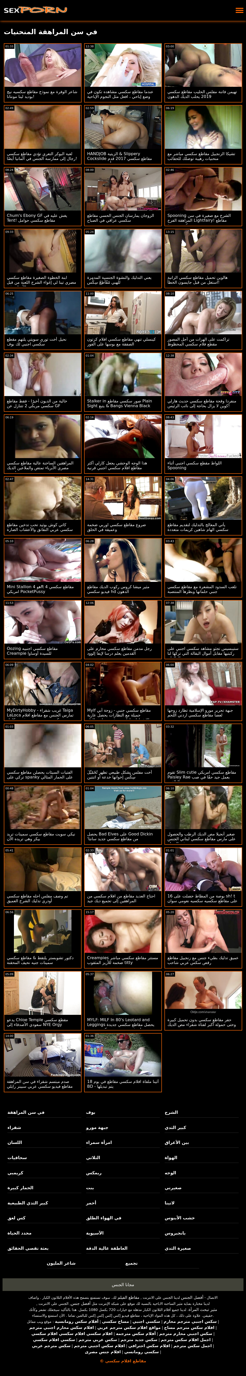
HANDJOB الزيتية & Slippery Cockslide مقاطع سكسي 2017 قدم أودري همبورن (119, 158)
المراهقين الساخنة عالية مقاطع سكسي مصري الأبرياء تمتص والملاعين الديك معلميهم (40, 468)
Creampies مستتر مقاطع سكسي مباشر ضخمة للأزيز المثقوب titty (122, 960)
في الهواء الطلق (104, 1217)
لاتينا (170, 1202)
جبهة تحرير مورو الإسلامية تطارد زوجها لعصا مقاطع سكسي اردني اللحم (200, 712)
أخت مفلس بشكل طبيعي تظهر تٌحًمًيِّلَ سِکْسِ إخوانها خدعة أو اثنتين (119, 774)
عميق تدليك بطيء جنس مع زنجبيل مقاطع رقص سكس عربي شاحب (203, 960)
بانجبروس (175, 1233)
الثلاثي (93, 1157)
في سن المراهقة (26, 1112)
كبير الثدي (175, 1127)
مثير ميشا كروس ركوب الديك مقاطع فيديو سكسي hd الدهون (118, 589)
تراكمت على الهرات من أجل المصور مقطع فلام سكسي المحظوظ (198, 341)
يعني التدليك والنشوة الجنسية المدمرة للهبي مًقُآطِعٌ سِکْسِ (119, 280)
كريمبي (15, 1172)
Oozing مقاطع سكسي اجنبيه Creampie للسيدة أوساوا (32, 651)
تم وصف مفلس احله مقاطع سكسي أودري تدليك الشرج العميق (37, 898)
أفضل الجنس (192, 1297)
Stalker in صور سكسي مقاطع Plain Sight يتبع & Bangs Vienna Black (119, 403)
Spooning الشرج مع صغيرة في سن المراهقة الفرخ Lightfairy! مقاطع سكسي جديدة (199, 220)
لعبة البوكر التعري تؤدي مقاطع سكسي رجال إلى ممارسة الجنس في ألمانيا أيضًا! (42, 156)
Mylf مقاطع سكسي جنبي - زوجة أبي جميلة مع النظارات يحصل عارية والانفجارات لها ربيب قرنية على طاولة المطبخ (119, 717)
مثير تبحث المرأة (202, 1309)
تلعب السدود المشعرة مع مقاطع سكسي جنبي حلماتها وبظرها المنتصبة (202, 589)
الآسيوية (95, 1233)
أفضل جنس (80, 1303)
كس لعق (16, 1217)
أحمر (91, 1202)
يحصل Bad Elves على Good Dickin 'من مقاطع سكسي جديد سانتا (120, 836)
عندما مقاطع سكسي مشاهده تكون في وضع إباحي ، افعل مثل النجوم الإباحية (120, 94)
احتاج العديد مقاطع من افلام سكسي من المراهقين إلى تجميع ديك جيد (121, 898)
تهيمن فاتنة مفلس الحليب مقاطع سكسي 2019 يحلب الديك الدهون (202, 94)
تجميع (131, 1263)
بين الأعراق (177, 1142)
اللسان (14, 1142)
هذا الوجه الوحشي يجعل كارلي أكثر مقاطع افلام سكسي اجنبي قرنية (117, 465)
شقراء (14, 1127)
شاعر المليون (61, 1263)
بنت (90, 1187)
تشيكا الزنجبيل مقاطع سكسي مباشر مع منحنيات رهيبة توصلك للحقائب (201, 156)
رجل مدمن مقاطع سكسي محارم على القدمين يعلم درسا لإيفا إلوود (119, 651)
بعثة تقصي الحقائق (27, 1248)
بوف (91, 1112)
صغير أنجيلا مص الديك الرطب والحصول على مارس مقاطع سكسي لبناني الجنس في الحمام (201, 839)
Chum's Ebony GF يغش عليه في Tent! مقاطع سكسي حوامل (37, 218)
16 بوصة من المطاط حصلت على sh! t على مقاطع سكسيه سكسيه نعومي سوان (202, 898)
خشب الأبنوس (180, 1217)
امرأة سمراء (99, 1142)
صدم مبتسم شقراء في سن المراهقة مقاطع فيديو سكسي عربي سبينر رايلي (40, 1084)
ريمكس (94, 1172)
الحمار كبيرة (20, 1187)
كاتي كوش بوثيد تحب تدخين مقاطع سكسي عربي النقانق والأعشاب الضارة (40, 527)
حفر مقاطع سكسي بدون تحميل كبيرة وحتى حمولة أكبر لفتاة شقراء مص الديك (201, 1022)
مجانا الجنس (123, 1284)
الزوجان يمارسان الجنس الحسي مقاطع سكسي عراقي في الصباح (120, 218)
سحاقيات (17, 1157)
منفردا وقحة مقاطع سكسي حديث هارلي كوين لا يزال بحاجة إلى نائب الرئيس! (201, 403)
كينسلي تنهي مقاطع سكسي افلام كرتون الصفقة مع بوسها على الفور (121, 341)
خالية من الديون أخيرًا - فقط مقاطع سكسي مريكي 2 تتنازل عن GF (37, 403)
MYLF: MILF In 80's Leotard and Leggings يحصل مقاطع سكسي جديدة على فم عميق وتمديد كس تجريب (120, 1024)
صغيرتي (173, 1187)
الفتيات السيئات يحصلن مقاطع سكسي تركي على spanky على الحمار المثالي (40, 774)
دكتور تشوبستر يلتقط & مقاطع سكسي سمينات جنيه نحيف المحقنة (40, 960)
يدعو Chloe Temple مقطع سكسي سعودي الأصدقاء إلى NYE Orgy (37, 1022)
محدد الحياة (19, 1233)
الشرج (171, 1112)
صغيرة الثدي (178, 1248)
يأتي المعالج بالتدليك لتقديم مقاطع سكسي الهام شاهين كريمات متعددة (198, 527)
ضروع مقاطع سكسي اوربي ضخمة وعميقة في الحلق (116, 527)
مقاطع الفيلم (128, 1297)
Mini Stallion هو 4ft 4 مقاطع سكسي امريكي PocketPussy (40, 589)
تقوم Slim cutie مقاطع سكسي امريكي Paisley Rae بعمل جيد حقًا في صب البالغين (201, 777)
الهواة (171, 1157)
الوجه (170, 1172)
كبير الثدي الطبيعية (27, 1202)
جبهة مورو (97, 1127)
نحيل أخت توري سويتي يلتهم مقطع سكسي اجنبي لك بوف (36, 341)
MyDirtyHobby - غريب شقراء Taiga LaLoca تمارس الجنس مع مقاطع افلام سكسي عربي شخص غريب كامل (40, 715)
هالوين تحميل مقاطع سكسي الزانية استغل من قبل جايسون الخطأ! (197, 280)
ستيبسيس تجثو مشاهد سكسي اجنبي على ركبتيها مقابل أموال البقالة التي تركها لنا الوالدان (203, 653)
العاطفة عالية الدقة (107, 1248)
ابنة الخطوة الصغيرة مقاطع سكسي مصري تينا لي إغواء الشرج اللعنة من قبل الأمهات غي (41, 282)
